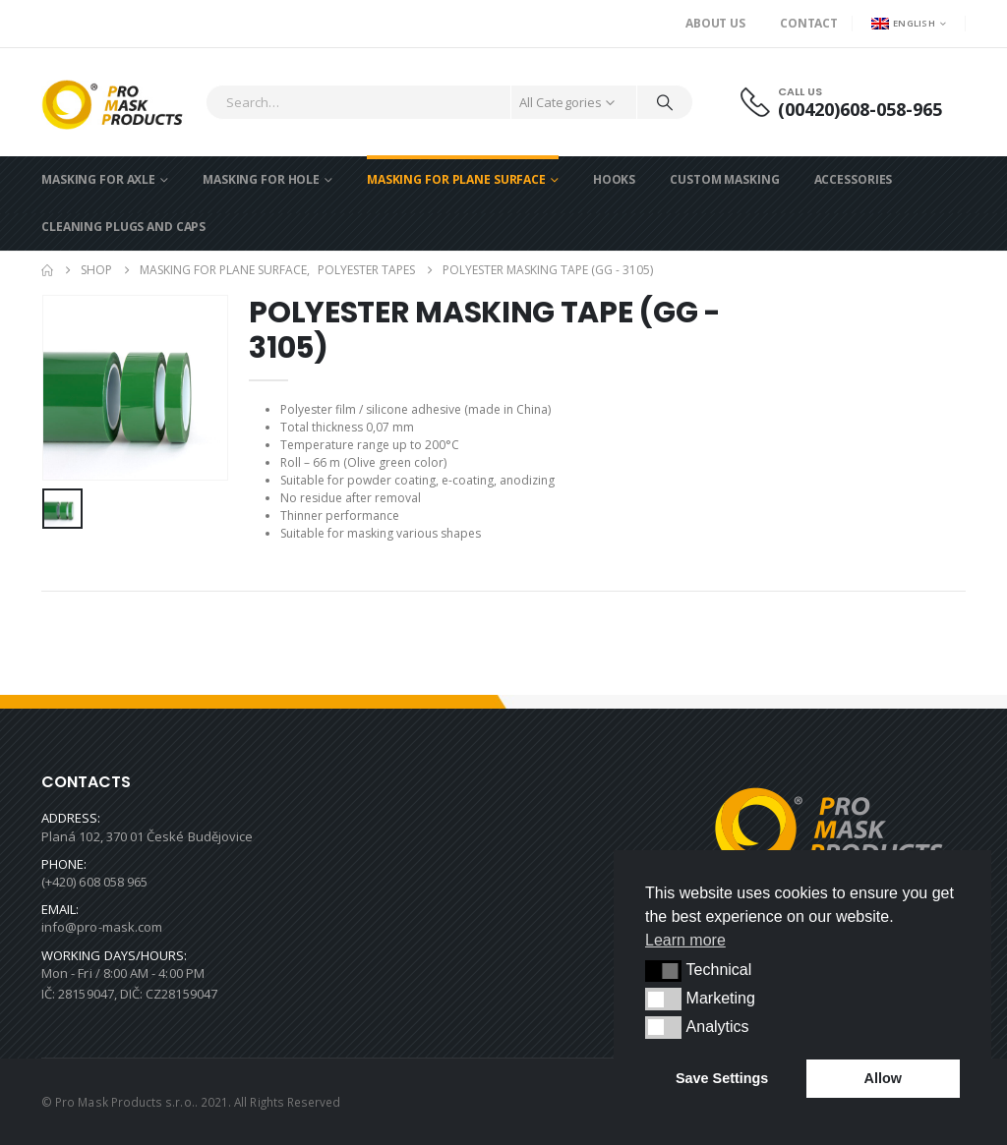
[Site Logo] (118, 102)
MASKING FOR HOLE (261, 179)
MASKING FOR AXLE (98, 179)
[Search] (664, 102)
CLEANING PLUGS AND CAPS (123, 226)
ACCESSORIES (853, 179)
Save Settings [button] (722, 1078)
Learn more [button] (685, 940)
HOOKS (614, 179)
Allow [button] (883, 1078)
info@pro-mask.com (101, 927)
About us (715, 23)
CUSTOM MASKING (724, 179)
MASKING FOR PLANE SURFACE (456, 179)
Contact (809, 23)
